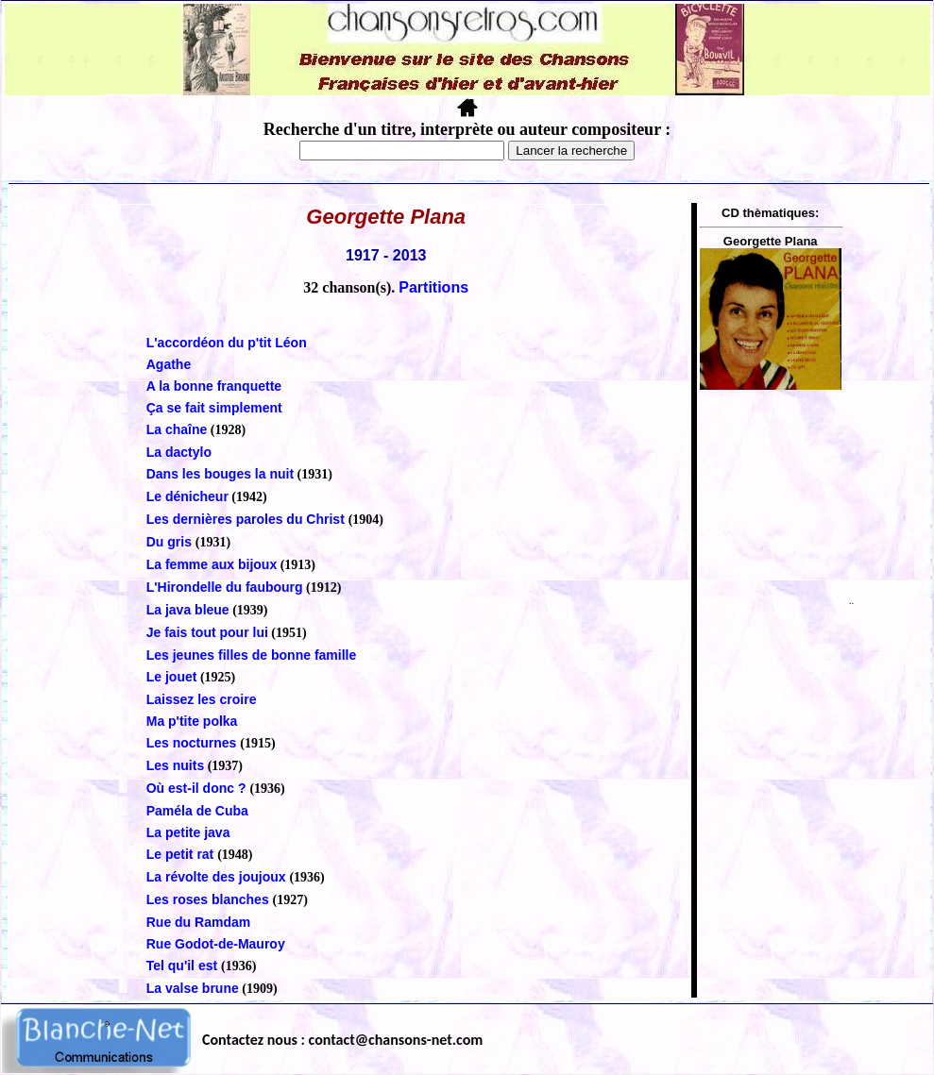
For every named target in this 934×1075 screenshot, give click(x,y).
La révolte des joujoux (218, 876)
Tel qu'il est (183, 965)
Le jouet (171, 676)
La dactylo (179, 452)
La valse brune (192, 988)
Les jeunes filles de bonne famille (251, 655)
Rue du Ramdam (198, 922)
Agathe (168, 364)
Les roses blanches (209, 899)
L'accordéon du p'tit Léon (226, 342)
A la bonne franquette (213, 386)
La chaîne (177, 429)
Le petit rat (181, 854)
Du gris (170, 541)
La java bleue (187, 609)
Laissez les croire (201, 699)
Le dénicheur (187, 496)
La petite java (188, 832)
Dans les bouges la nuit (220, 473)
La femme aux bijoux (211, 564)
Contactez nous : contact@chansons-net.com (342, 1040)
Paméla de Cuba (197, 810)
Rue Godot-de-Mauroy (215, 943)
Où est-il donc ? (198, 788)
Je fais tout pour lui (207, 632)
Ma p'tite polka (192, 721)
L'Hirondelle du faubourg (224, 587)
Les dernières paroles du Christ (247, 519)
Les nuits (175, 765)
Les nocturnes (193, 742)
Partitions (433, 287)
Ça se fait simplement (214, 407)
